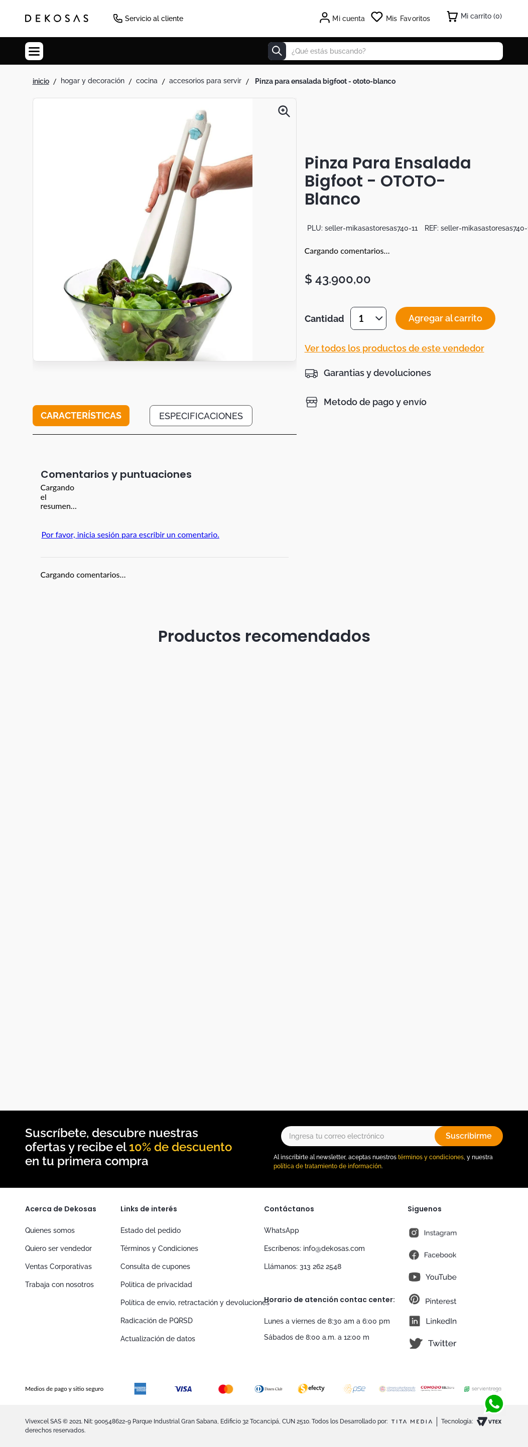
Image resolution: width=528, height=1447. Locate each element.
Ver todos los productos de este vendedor (394, 348)
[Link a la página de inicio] (41, 81)
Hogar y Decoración (92, 81)
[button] (143, 231)
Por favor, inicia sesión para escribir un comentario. (130, 534)
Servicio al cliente (154, 19)
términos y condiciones (431, 1157)
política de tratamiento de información (327, 1166)
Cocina (147, 81)
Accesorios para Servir (205, 81)
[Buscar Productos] (277, 51)
